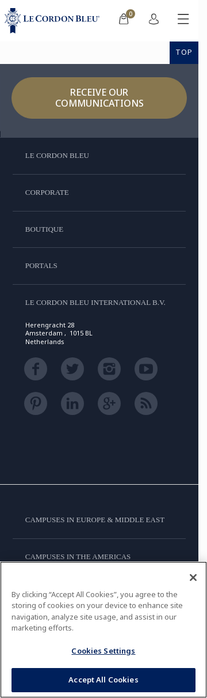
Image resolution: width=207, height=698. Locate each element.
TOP (184, 52)
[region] (103, 629)
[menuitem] (124, 20)
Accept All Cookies (103, 679)
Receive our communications (99, 98)
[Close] (193, 577)
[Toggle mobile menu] (183, 20)
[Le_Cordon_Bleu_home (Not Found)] (54, 20)
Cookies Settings (103, 651)
